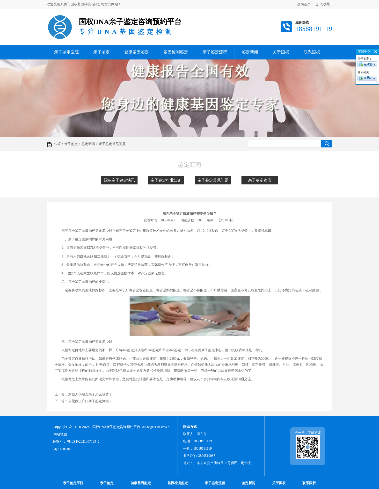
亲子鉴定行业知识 (166, 180)
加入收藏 (323, 4)
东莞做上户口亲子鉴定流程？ (90, 401)
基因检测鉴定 (175, 52)
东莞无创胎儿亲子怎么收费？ (90, 394)
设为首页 (304, 4)
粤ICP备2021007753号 (83, 441)
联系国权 (312, 52)
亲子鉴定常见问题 (212, 180)
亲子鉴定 (101, 52)
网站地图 (60, 434)
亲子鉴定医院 (66, 52)
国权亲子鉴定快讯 (119, 180)
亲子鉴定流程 (215, 52)
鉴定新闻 (250, 52)
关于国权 (281, 52)
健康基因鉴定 (136, 52)
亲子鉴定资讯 (259, 180)
